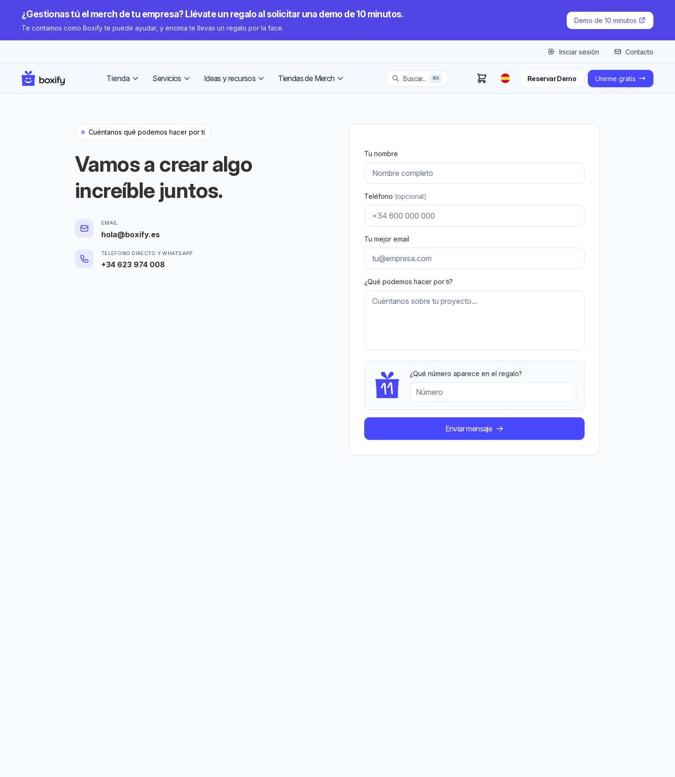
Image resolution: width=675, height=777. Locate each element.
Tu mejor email (386, 239)
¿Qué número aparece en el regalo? (466, 373)
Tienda (122, 78)
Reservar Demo (551, 79)
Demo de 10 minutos (610, 20)
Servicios (171, 78)
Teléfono (395, 196)
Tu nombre (381, 154)
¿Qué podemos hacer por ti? (408, 282)
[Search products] (417, 78)
